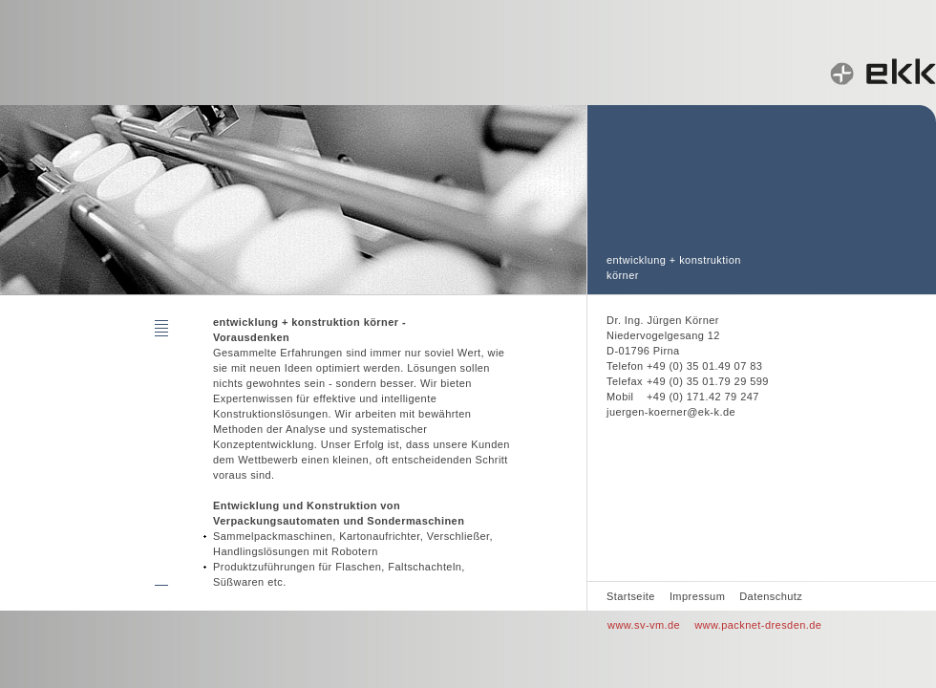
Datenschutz (770, 596)
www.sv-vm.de (643, 625)
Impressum (697, 596)
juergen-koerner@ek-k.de (670, 412)
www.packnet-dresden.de (757, 625)
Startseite (630, 596)
